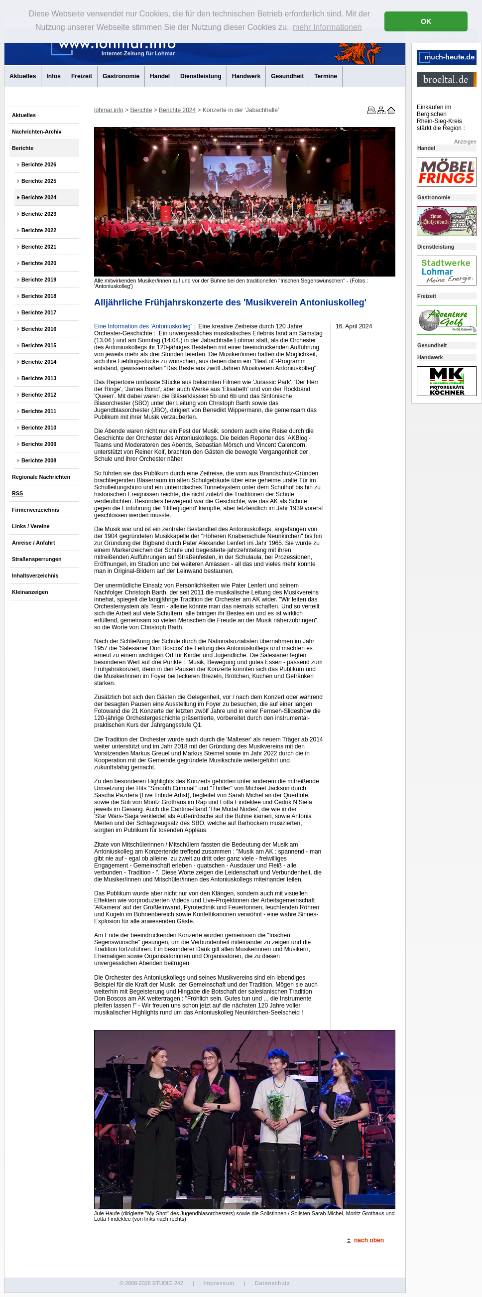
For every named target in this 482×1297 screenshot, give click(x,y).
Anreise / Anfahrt (33, 543)
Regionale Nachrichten (41, 477)
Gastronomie (121, 76)
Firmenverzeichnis (35, 510)
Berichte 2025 (38, 181)
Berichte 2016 (38, 329)
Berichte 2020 (38, 263)
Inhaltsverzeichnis (35, 575)
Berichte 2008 (38, 460)
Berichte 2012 (38, 395)
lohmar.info (108, 110)
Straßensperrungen (37, 559)
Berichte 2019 (38, 280)
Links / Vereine (31, 526)
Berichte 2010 (38, 428)
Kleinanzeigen (30, 592)
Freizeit (81, 76)
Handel (160, 76)
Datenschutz (272, 1283)
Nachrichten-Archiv (37, 132)
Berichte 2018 (38, 296)
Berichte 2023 (38, 214)
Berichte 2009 (38, 444)
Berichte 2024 (38, 197)
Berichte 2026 (38, 164)
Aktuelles (22, 76)
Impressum (218, 1283)
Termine (325, 76)
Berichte (22, 148)
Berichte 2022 (38, 230)
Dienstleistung (201, 76)
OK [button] (426, 21)
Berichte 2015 (38, 345)
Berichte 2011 (38, 411)
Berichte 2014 (38, 362)
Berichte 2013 (38, 378)
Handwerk (246, 76)
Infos (53, 76)
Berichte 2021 (38, 247)
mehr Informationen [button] (327, 27)
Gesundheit (287, 76)
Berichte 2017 (38, 312)
